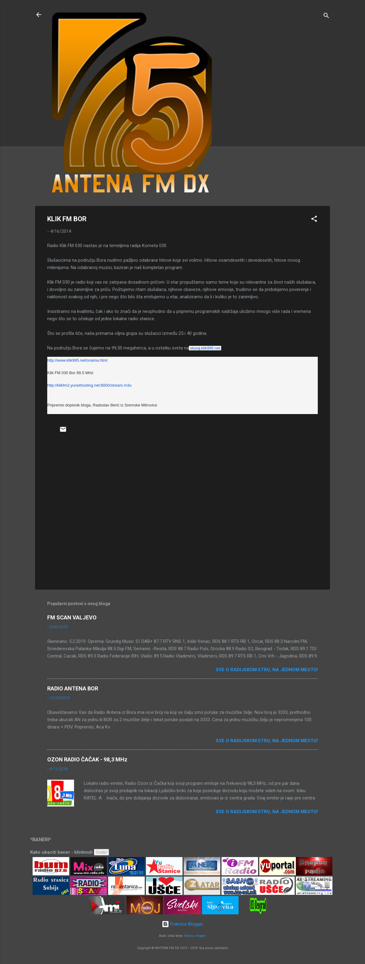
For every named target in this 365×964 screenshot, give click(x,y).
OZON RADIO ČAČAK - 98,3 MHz (87, 759)
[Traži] (326, 16)
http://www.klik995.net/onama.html (77, 360)
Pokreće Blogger (182, 924)
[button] (314, 220)
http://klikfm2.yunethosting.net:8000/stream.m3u (89, 385)
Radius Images (195, 936)
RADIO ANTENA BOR (72, 688)
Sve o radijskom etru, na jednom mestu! (267, 669)
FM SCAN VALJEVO (72, 617)
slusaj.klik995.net (205, 348)
